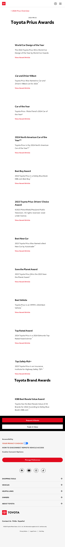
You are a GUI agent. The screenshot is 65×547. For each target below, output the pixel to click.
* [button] (38, 83)
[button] (12, 452)
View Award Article (22, 57)
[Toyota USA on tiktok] (43, 470)
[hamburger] (60, 3)
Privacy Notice (23, 531)
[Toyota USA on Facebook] (22, 470)
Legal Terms (33, 531)
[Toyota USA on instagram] (36, 470)
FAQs (14, 521)
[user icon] (55, 3)
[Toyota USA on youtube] (29, 470)
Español (21, 521)
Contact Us (6, 521)
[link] (20, 11)
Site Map (41, 531)
